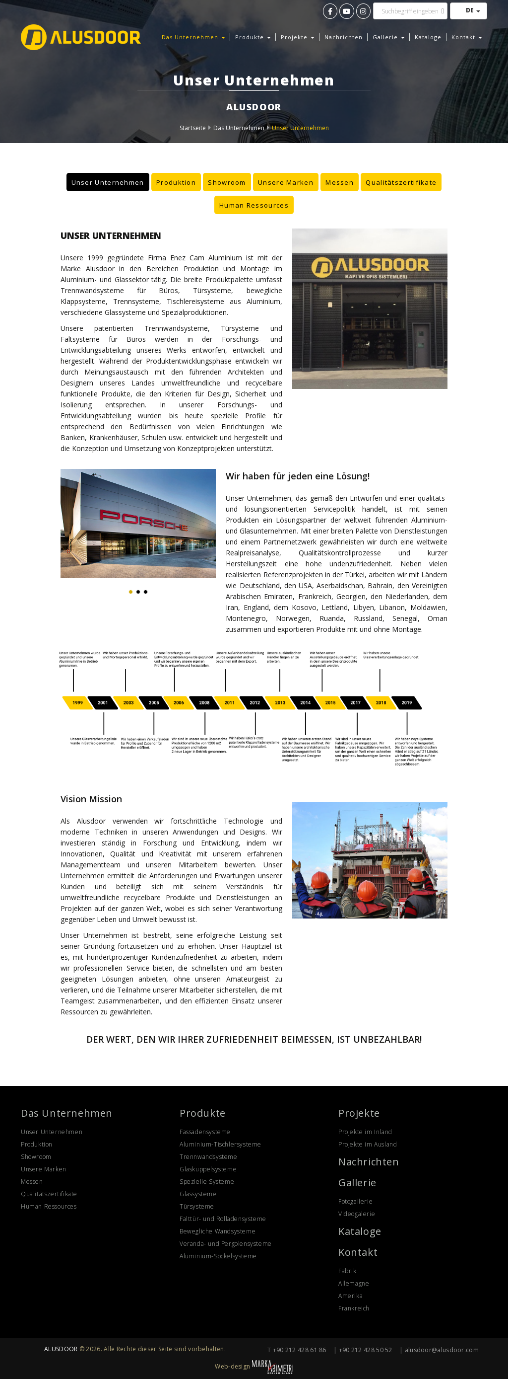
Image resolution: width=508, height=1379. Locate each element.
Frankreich (354, 1308)
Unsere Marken (286, 181)
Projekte (359, 1113)
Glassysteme (198, 1194)
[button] (130, 592)
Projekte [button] (298, 37)
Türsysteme (197, 1206)
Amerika (350, 1296)
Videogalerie (356, 1214)
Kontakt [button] (466, 37)
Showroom (227, 181)
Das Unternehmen (238, 128)
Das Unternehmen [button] (193, 37)
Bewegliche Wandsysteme (217, 1231)
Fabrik (347, 1271)
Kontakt (358, 1252)
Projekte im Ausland (367, 1144)
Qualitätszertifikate (401, 181)
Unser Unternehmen (300, 128)
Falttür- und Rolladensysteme (223, 1219)
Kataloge (428, 37)
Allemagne (353, 1283)
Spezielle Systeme (207, 1181)
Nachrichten (343, 37)
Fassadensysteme (205, 1132)
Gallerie (357, 1182)
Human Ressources (254, 204)
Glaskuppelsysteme (208, 1169)
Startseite (193, 128)
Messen (339, 181)
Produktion (176, 181)
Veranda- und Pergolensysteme (226, 1243)
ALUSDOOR (60, 1349)
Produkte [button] (253, 37)
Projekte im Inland (365, 1132)
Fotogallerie (355, 1201)
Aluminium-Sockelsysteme (218, 1256)
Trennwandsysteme (209, 1156)
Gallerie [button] (389, 37)
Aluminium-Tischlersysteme (220, 1144)
